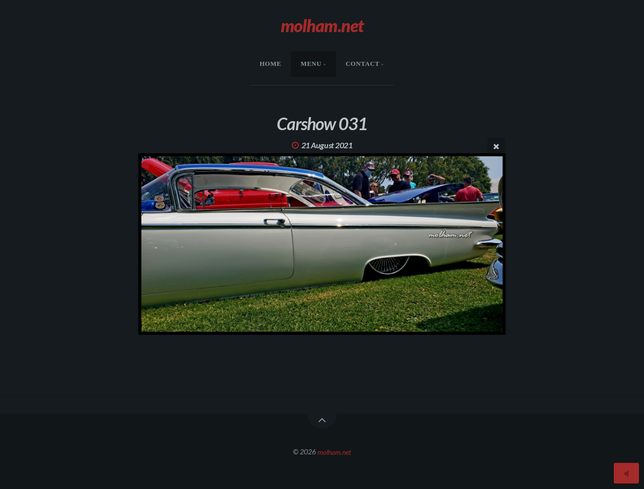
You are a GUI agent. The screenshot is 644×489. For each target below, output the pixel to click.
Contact (363, 63)
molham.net (334, 451)
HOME (270, 63)
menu (310, 63)
